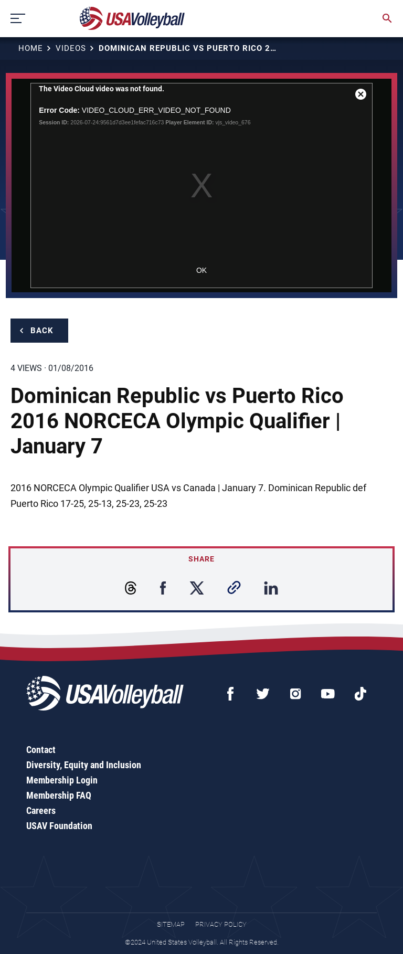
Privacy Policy (221, 924)
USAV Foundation (59, 825)
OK (201, 270)
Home (30, 48)
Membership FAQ (58, 795)
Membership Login (62, 780)
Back (42, 330)
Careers (41, 810)
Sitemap (171, 924)
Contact (41, 749)
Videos (71, 48)
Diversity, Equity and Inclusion (83, 764)
